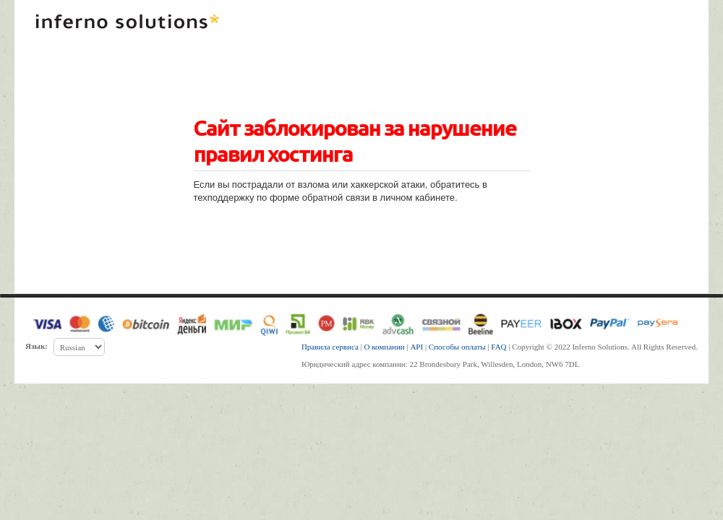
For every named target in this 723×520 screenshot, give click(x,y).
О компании (384, 346)
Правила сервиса (330, 346)
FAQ (498, 346)
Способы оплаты (457, 346)
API (416, 346)
